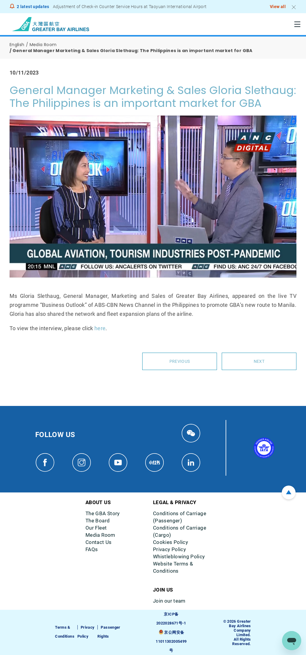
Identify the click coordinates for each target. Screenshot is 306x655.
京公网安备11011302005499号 (171, 641)
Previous (179, 361)
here (99, 328)
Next (259, 361)
